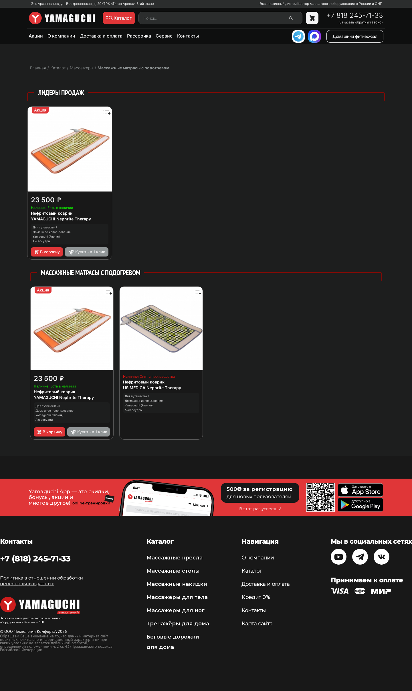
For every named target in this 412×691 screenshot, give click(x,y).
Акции (36, 36)
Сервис (164, 36)
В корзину (47, 252)
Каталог (251, 571)
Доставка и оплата (101, 36)
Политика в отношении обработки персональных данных (41, 580)
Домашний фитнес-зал (354, 36)
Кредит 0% (255, 597)
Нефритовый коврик (51, 213)
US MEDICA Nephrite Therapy (152, 387)
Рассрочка (139, 36)
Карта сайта (256, 623)
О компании (61, 36)
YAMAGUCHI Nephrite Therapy (61, 218)
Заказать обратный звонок (361, 22)
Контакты (188, 36)
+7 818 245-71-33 (354, 15)
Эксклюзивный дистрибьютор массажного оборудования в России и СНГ (321, 4)
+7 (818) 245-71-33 (35, 558)
